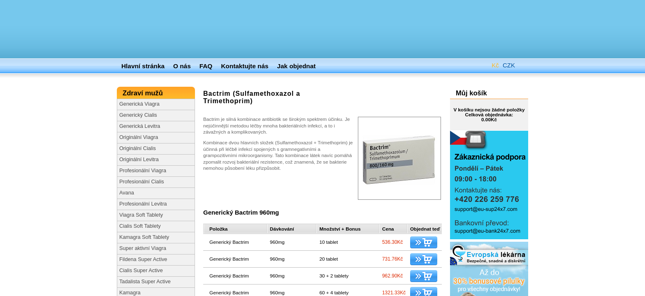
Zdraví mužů (144, 93)
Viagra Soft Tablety (141, 215)
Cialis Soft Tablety (140, 226)
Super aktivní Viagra (142, 248)
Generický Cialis (138, 115)
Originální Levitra (139, 159)
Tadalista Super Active (145, 281)
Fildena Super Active (143, 259)
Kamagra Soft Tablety (144, 237)
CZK (502, 64)
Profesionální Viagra (142, 170)
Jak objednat (296, 65)
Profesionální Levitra (143, 204)
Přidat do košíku (423, 242)
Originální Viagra (138, 137)
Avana (126, 193)
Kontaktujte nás (244, 65)
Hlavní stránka (143, 65)
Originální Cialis (137, 148)
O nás (182, 65)
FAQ (206, 65)
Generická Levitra (139, 126)
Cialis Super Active (141, 270)
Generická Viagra (139, 104)
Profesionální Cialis (141, 182)
